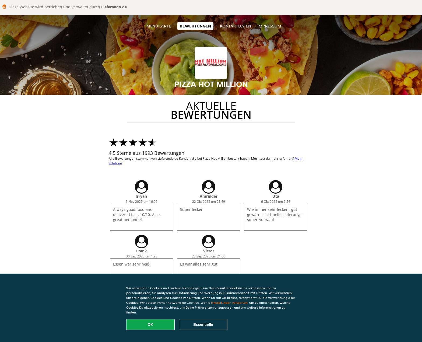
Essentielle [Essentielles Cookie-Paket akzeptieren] (203, 324)
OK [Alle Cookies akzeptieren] (150, 324)
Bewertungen (195, 26)
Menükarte (158, 26)
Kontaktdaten (235, 26)
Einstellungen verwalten (229, 303)
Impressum (269, 26)
